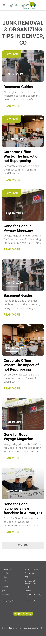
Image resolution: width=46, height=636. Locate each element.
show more (23, 545)
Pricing (4, 577)
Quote (4, 591)
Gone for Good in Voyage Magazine (18, 228)
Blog (27, 587)
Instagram (27, 614)
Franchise (5, 595)
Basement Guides (18, 87)
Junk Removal (6, 569)
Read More (12, 106)
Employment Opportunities (30, 582)
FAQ (26, 577)
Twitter (19, 614)
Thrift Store (6, 573)
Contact (28, 591)
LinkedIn (23, 614)
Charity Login (30, 601)
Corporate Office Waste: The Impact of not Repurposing (21, 156)
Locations (5, 581)
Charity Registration (9, 601)
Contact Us (29, 573)
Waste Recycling (31, 569)
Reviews (4, 587)
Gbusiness (31, 614)
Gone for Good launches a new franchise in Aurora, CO (23, 508)
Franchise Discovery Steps (33, 596)
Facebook (15, 614)
